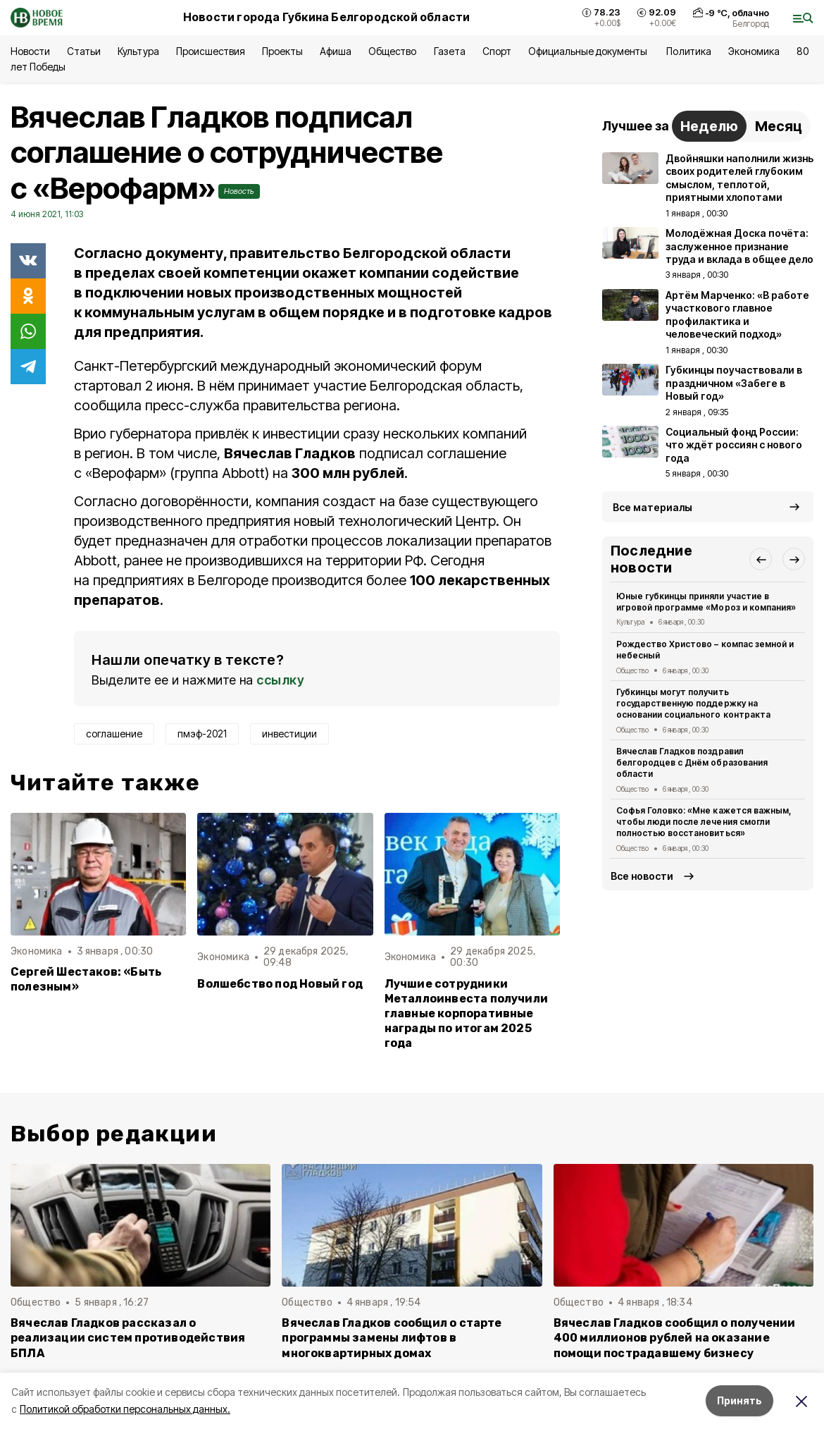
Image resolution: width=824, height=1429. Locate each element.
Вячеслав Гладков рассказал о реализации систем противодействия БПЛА (128, 1337)
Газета (450, 51)
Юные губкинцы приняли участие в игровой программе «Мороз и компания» (706, 602)
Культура (138, 51)
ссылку (280, 680)
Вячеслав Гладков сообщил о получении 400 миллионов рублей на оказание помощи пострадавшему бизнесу (675, 1337)
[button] (760, 559)
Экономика (754, 51)
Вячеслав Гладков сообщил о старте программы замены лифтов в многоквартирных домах (391, 1337)
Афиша (335, 51)
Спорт (496, 51)
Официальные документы (589, 51)
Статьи (84, 51)
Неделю (709, 126)
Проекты (282, 51)
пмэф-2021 (202, 734)
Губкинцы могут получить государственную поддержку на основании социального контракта (693, 703)
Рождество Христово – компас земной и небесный (705, 650)
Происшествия (210, 51)
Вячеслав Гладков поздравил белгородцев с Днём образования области (692, 762)
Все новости (642, 876)
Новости (30, 51)
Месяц (778, 126)
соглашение (114, 734)
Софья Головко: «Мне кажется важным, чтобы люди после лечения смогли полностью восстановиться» (704, 821)
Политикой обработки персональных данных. (125, 1409)
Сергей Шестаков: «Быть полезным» (86, 979)
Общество (392, 51)
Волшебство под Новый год (280, 984)
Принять (739, 1400)
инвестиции (289, 734)
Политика (688, 51)
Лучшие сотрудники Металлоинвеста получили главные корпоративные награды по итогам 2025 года (466, 1013)
